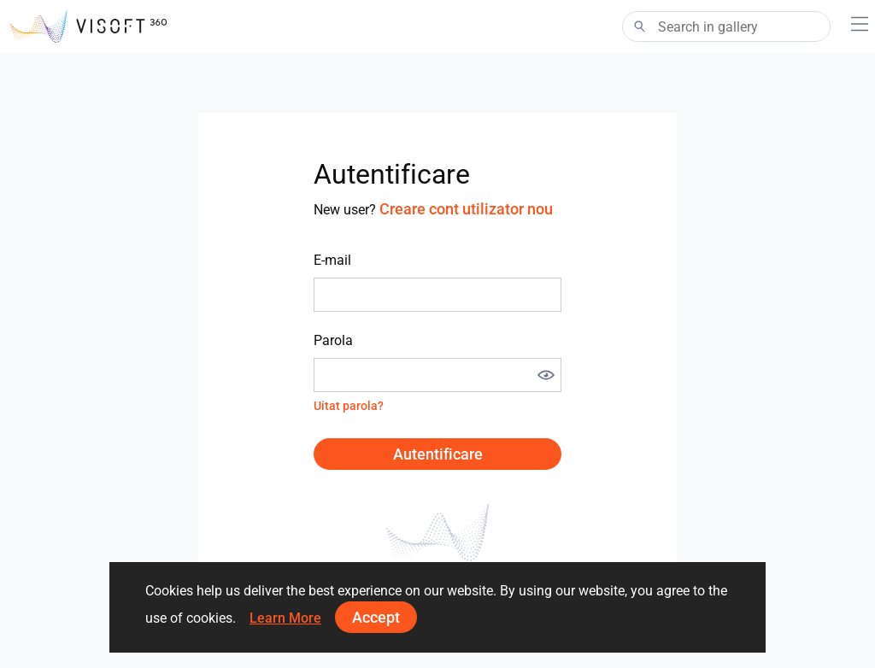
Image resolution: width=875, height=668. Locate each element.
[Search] (726, 26)
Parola (333, 340)
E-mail (332, 260)
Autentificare (438, 454)
